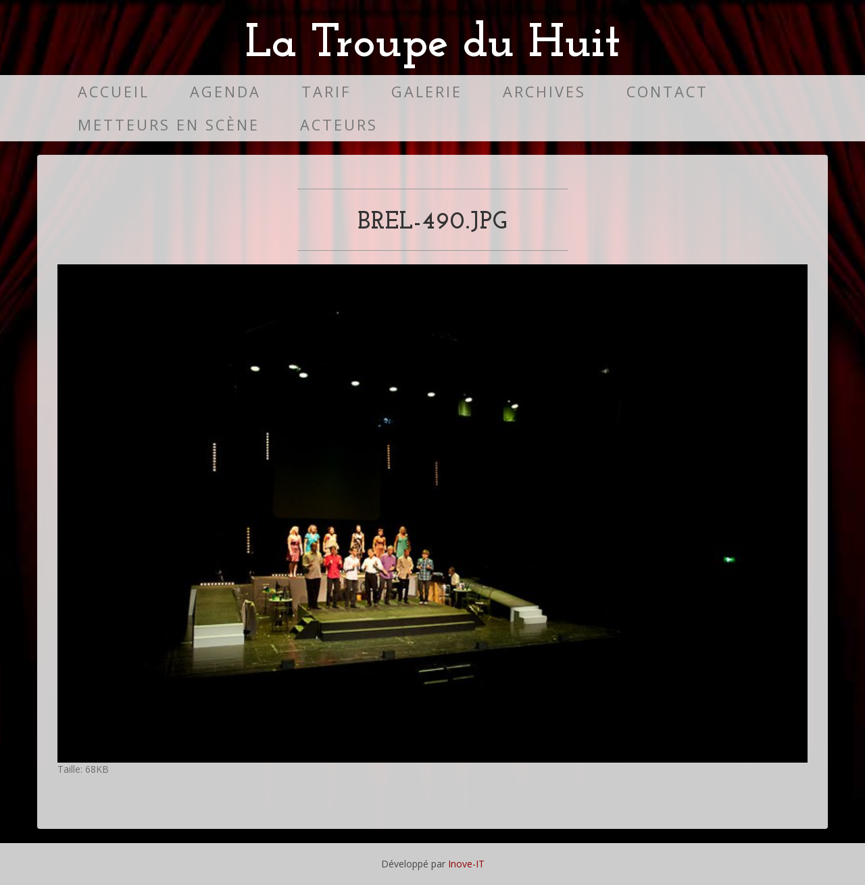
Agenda (225, 91)
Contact (667, 91)
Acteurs (339, 125)
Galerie (426, 91)
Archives (544, 91)
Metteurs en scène (169, 125)
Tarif (326, 91)
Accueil (113, 91)
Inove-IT (466, 863)
